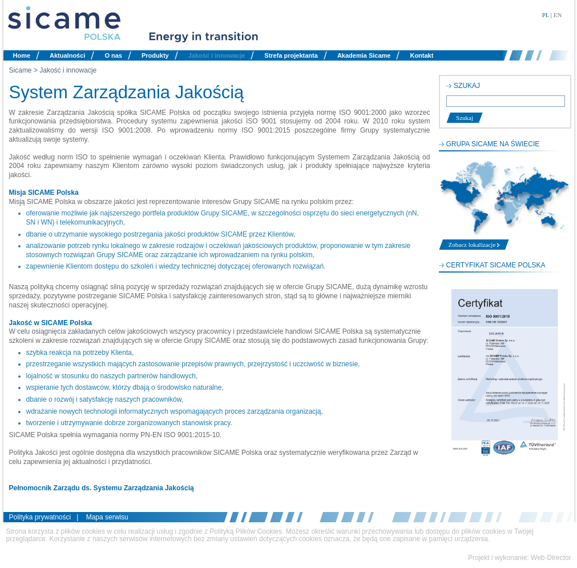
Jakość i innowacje (216, 55)
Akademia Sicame (364, 55)
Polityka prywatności (40, 517)
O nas (113, 55)
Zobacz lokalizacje (474, 244)
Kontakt (421, 55)
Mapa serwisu (107, 517)
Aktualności (67, 55)
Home (22, 55)
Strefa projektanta (291, 55)
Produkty (155, 55)
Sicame (20, 70)
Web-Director (551, 558)
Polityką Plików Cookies (245, 531)
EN (558, 14)
